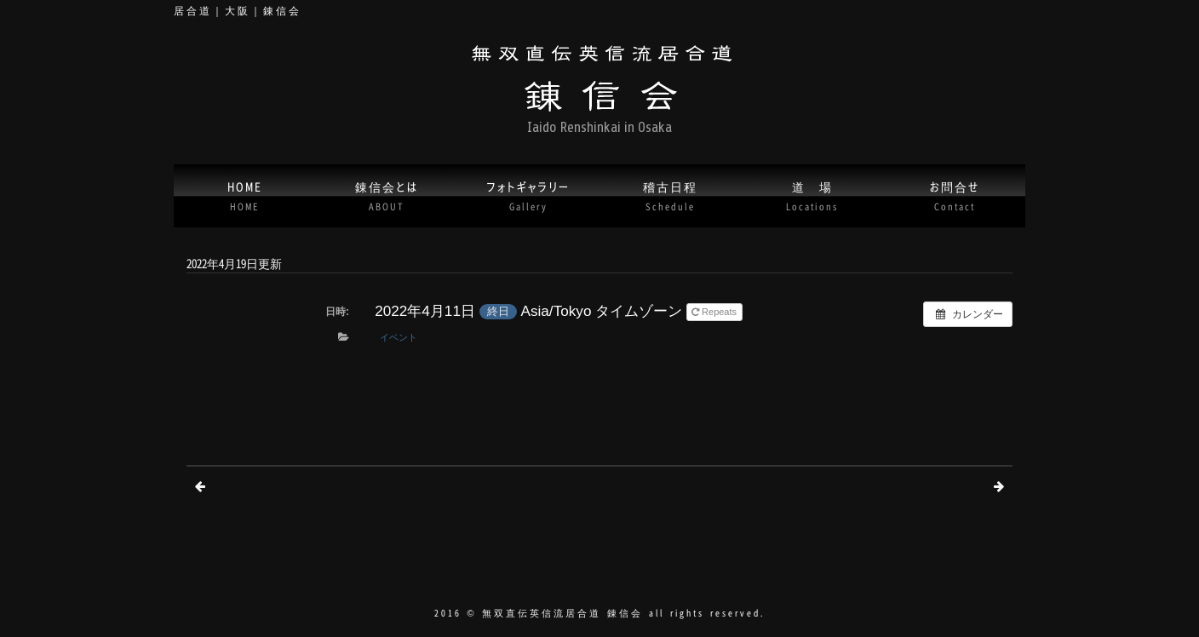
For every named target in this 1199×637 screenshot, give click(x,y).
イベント (398, 337)
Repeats (715, 312)
